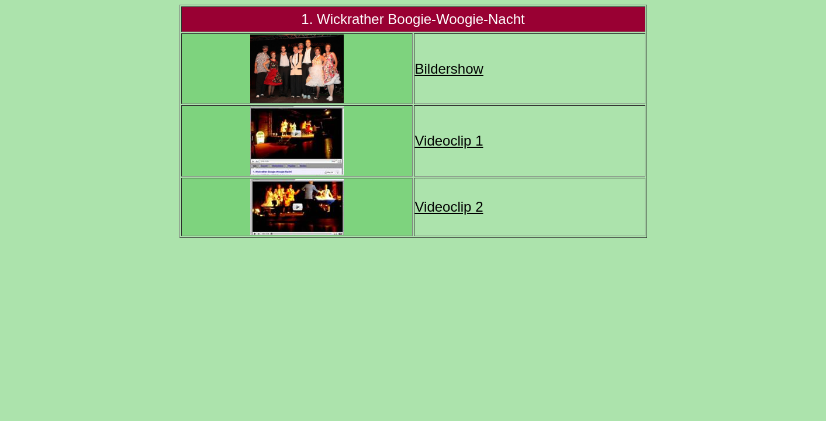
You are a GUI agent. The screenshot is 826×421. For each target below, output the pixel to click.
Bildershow (449, 69)
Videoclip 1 (449, 141)
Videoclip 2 (449, 207)
